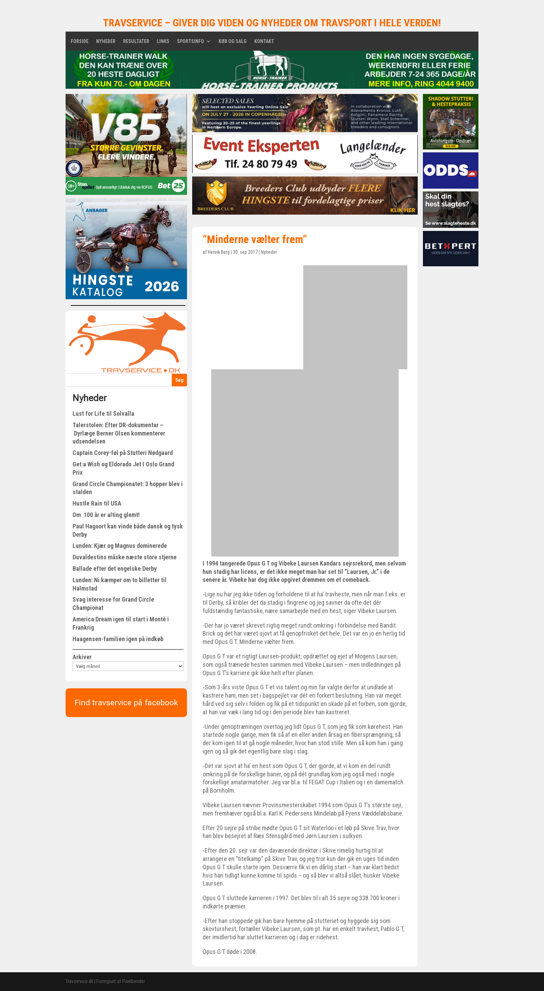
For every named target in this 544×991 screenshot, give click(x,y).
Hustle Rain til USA (97, 503)
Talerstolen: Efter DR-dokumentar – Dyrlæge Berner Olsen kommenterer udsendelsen (119, 433)
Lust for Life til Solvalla (103, 413)
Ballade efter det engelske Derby (115, 568)
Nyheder (106, 41)
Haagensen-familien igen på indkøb (118, 639)
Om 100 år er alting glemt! (106, 514)
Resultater (136, 41)
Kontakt (264, 41)
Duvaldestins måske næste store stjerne (125, 557)
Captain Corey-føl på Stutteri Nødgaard (123, 452)
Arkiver (82, 657)
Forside (79, 41)
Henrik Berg (219, 252)
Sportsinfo (190, 41)
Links (163, 41)
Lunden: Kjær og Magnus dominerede (120, 545)
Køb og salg (233, 41)
